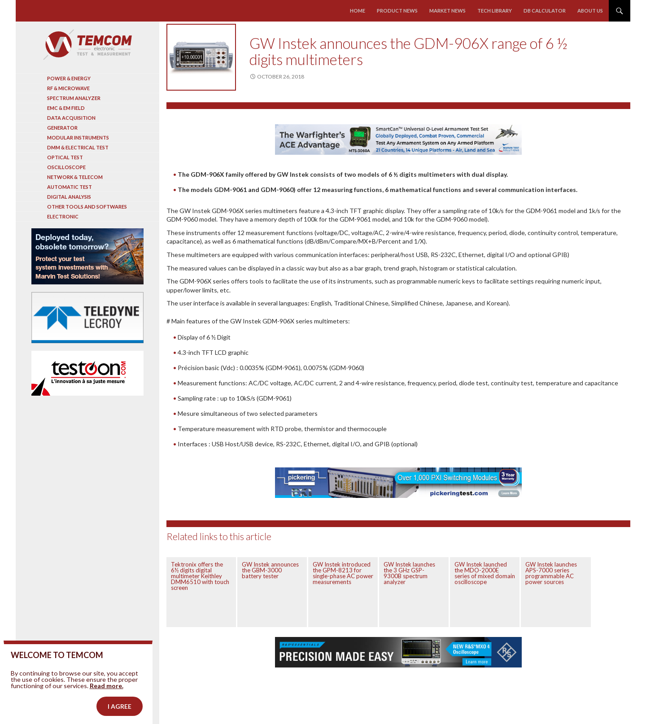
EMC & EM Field (66, 108)
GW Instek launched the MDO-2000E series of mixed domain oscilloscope (484, 573)
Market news (448, 10)
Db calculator (545, 10)
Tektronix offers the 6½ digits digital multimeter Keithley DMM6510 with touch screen (200, 576)
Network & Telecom (75, 177)
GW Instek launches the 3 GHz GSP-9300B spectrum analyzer (409, 573)
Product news (397, 10)
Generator (62, 128)
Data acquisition (71, 118)
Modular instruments (78, 137)
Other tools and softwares (87, 206)
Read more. (106, 702)
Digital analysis (69, 197)
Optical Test (65, 157)
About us (590, 10)
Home (358, 10)
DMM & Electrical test (78, 147)
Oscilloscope (66, 167)
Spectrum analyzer (73, 98)
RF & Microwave (68, 88)
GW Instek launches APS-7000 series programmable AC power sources (551, 573)
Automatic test (69, 187)
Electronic (63, 216)
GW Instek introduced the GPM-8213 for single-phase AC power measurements (343, 573)
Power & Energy (69, 78)
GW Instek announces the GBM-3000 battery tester (270, 570)
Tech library (494, 10)
